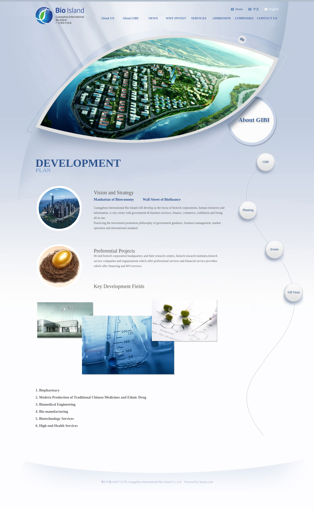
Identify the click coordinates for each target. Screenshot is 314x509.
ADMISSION (221, 18)
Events (274, 249)
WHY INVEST (176, 18)
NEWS (153, 18)
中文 (256, 9)
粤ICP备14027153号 (114, 482)
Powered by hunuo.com (198, 482)
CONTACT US (267, 18)
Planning (248, 210)
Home (239, 9)
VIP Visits (293, 292)
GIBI (266, 162)
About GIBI (130, 18)
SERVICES (198, 18)
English (274, 9)
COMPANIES (244, 18)
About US (107, 18)
